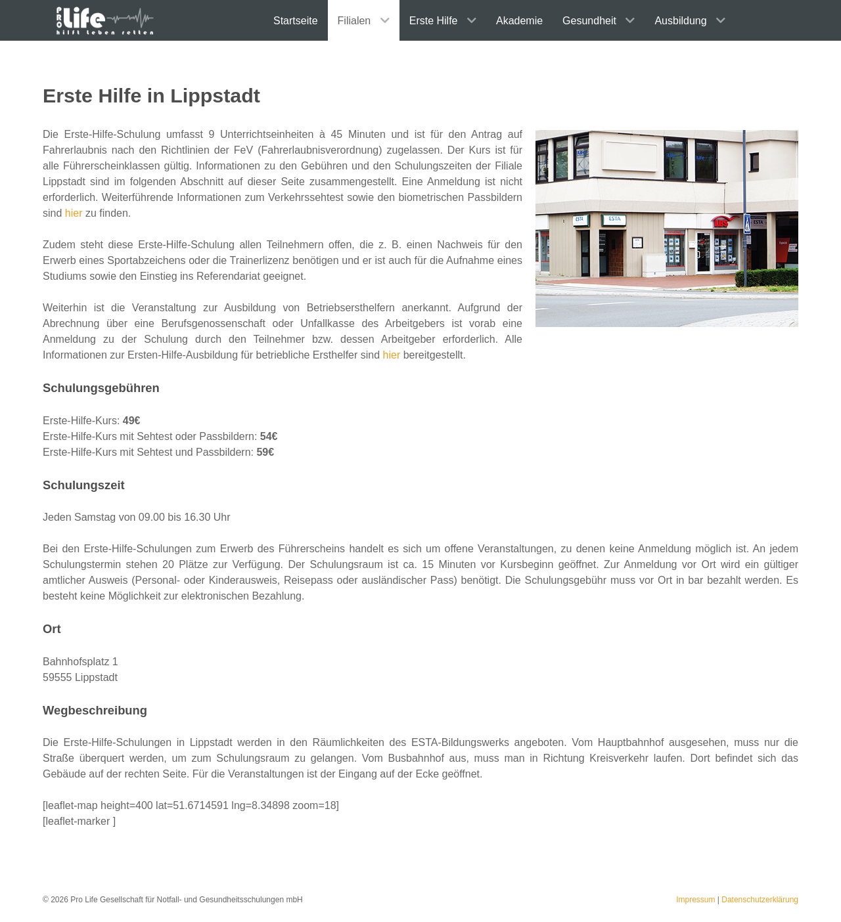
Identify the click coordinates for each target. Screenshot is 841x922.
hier (74, 213)
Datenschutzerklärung (759, 899)
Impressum (695, 899)
